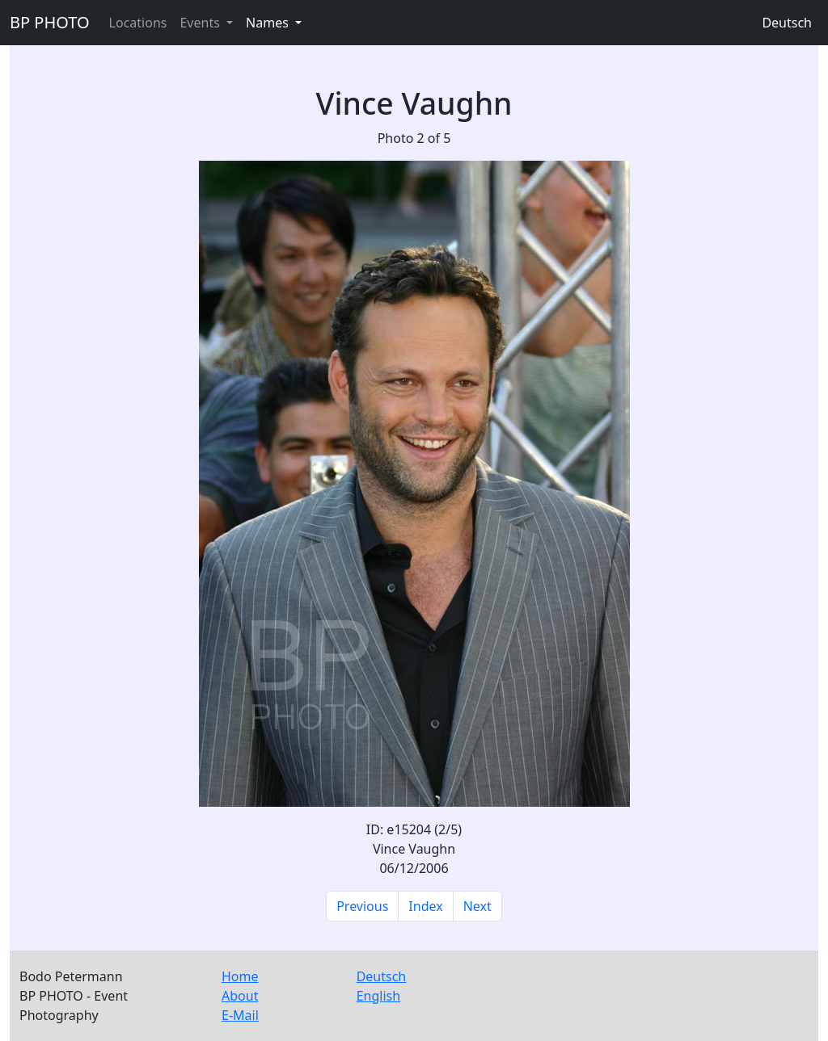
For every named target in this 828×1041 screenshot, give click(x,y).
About (240, 996)
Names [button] (269, 22)
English (378, 996)
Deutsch (787, 22)
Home (240, 976)
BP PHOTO (50, 22)
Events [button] (201, 22)
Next (477, 906)
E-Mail (240, 1015)
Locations (138, 22)
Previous (362, 906)
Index (425, 906)
